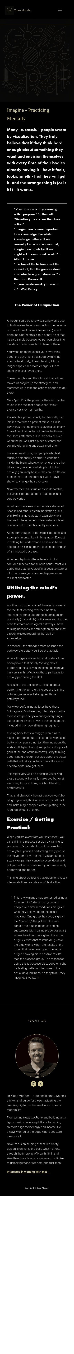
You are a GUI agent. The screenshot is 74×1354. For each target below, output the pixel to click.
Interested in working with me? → (29, 1172)
